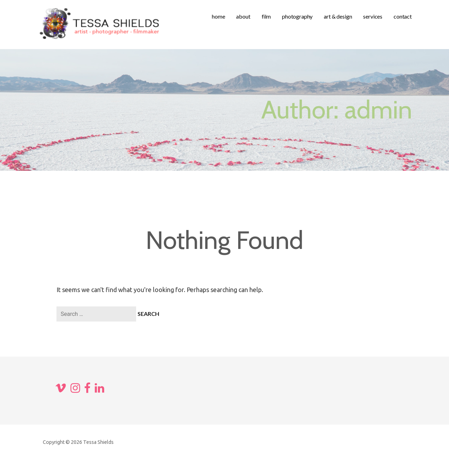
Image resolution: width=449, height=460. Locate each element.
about (243, 16)
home (218, 16)
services (372, 16)
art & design (338, 16)
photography (297, 16)
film (266, 16)
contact (403, 16)
